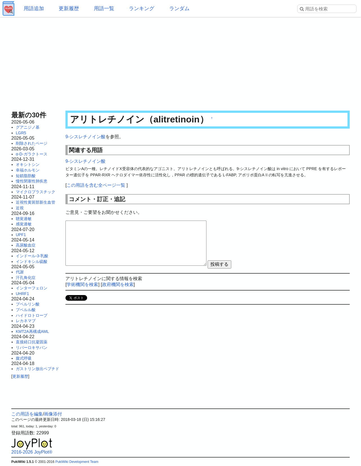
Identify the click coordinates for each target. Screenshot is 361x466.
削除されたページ (31, 143)
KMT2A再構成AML (32, 331)
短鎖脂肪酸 (26, 175)
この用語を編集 (27, 414)
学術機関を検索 (82, 284)
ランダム (179, 8)
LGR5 (21, 133)
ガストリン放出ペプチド (37, 368)
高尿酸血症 (26, 245)
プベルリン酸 (27, 304)
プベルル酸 (26, 309)
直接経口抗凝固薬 (31, 342)
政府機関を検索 (118, 284)
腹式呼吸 (24, 358)
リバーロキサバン (31, 347)
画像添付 (53, 414)
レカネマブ (26, 320)
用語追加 (34, 8)
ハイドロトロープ (31, 315)
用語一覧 (104, 8)
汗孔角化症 (26, 277)
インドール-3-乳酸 (32, 256)
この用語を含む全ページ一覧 (96, 185)
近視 (20, 208)
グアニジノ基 (27, 127)
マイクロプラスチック (35, 192)
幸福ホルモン (27, 170)
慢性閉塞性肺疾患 (31, 181)
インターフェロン (31, 288)
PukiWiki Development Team (76, 462)
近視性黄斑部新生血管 (35, 202)
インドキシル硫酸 (31, 261)
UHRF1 (22, 293)
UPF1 (21, 234)
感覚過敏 (24, 224)
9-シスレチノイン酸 (85, 136)
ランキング (141, 8)
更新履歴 (69, 8)
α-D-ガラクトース (31, 154)
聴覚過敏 (24, 218)
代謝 (20, 272)
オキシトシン (27, 164)
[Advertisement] (180, 62)
